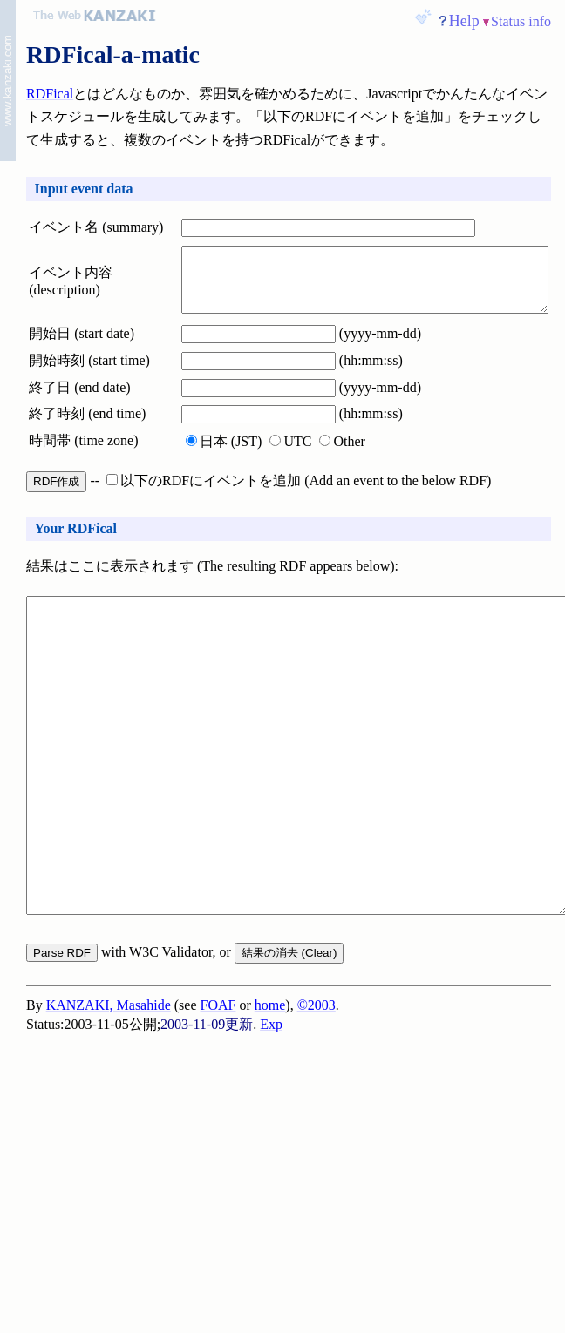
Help (464, 21)
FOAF (218, 1088)
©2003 (316, 1088)
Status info (521, 21)
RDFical (49, 93)
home (270, 1088)
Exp (271, 1107)
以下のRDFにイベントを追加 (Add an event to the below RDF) (298, 494)
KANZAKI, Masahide (108, 1088)
